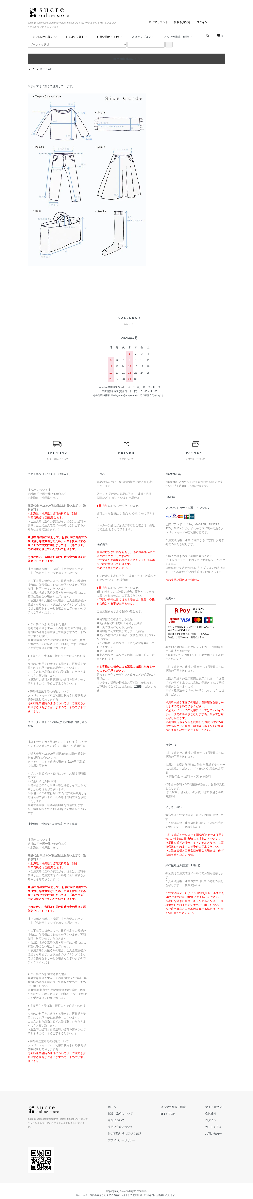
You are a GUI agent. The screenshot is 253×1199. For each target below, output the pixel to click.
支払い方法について (124, 1126)
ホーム (31, 69)
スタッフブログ (141, 36)
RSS (166, 1113)
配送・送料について (124, 1113)
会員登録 (211, 1113)
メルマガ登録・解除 (175, 1106)
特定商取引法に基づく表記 (128, 1133)
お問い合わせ (214, 1133)
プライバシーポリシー (126, 1140)
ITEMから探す (75, 36)
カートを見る (214, 1126)
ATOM (175, 1113)
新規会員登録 (182, 22)
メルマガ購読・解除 (176, 36)
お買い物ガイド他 (108, 36)
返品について (120, 1120)
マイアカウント (158, 22)
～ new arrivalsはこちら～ (126, 58)
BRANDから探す (43, 36)
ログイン (202, 22)
